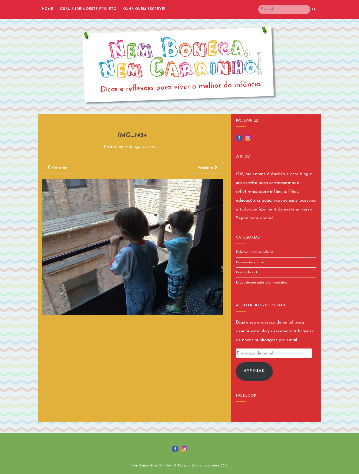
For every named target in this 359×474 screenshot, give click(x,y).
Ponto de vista (248, 272)
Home (47, 9)
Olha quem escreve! (144, 9)
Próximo (207, 167)
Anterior (57, 167)
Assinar (254, 371)
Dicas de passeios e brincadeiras (262, 283)
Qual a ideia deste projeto (88, 9)
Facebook (246, 396)
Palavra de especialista (254, 252)
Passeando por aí (250, 262)
